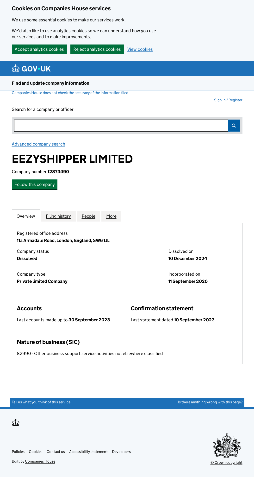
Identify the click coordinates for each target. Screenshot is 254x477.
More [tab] (111, 216)
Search (234, 126)
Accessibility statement (88, 451)
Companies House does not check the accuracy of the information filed (70, 92)
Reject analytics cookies (97, 49)
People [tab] (88, 216)
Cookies (35, 451)
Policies (18, 451)
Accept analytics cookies (39, 49)
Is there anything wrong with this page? (210, 402)
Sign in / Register (228, 100)
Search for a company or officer (43, 109)
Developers (121, 451)
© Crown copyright (226, 462)
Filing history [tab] (58, 216)
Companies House (40, 461)
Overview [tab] (26, 216)
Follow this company (34, 184)
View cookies (140, 49)
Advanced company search (38, 144)
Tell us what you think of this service (41, 402)
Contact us (56, 451)
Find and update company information (50, 83)
